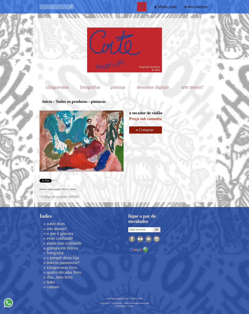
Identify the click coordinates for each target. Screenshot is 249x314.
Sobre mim (56, 223)
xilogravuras (57, 87)
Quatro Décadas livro (64, 272)
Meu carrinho (197, 7)
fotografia (55, 253)
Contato (53, 287)
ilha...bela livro (60, 277)
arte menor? (192, 87)
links (51, 282)
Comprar (146, 129)
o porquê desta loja (63, 257)
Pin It (54, 180)
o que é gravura (60, 233)
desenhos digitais (153, 87)
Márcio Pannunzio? (63, 262)
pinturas (117, 87)
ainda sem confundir (64, 243)
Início (47, 101)
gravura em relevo (62, 248)
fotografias (90, 87)
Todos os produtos (71, 101)
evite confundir (60, 238)
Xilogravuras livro (62, 267)
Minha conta (167, 7)
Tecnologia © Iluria (124, 306)
